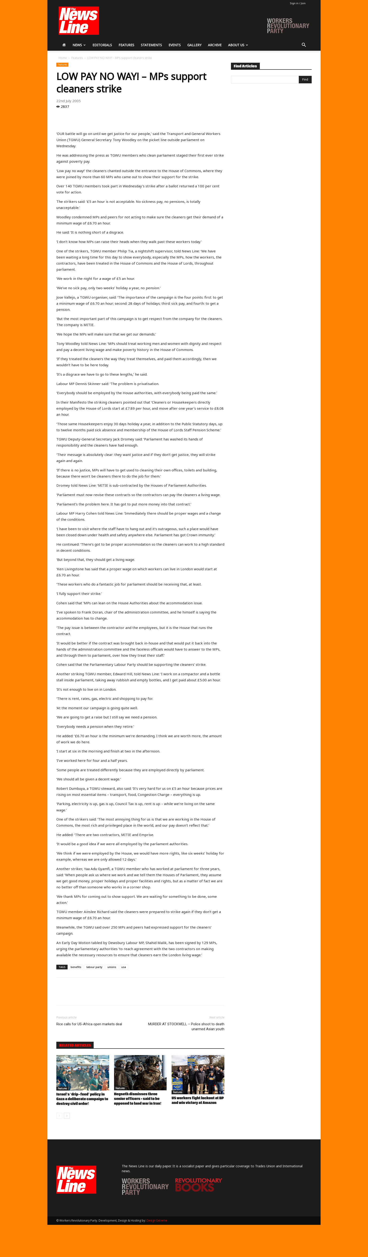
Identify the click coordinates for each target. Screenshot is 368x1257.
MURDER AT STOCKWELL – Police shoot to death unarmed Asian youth (186, 1026)
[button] (303, 45)
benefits (76, 967)
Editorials (102, 45)
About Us (238, 45)
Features (126, 45)
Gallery (194, 45)
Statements (151, 45)
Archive (215, 45)
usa (123, 967)
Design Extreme (156, 1220)
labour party (94, 967)
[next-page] (67, 1116)
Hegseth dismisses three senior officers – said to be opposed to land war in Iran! (137, 1099)
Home (63, 58)
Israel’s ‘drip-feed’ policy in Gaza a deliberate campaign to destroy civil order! (82, 1099)
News (79, 45)
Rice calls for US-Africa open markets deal (89, 1024)
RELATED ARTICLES (75, 1045)
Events (175, 45)
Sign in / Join (298, 3)
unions (111, 967)
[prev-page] (59, 1116)
